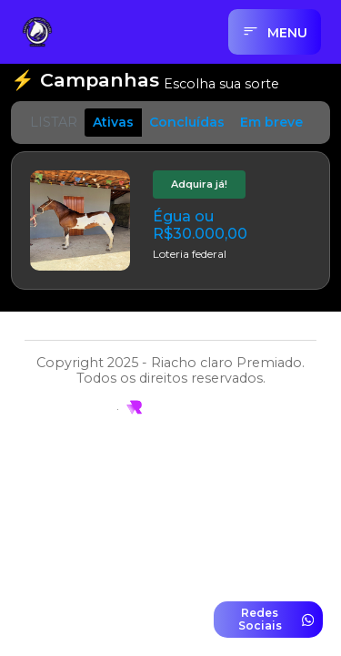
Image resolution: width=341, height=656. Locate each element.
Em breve (271, 122)
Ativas (113, 122)
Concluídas (187, 122)
